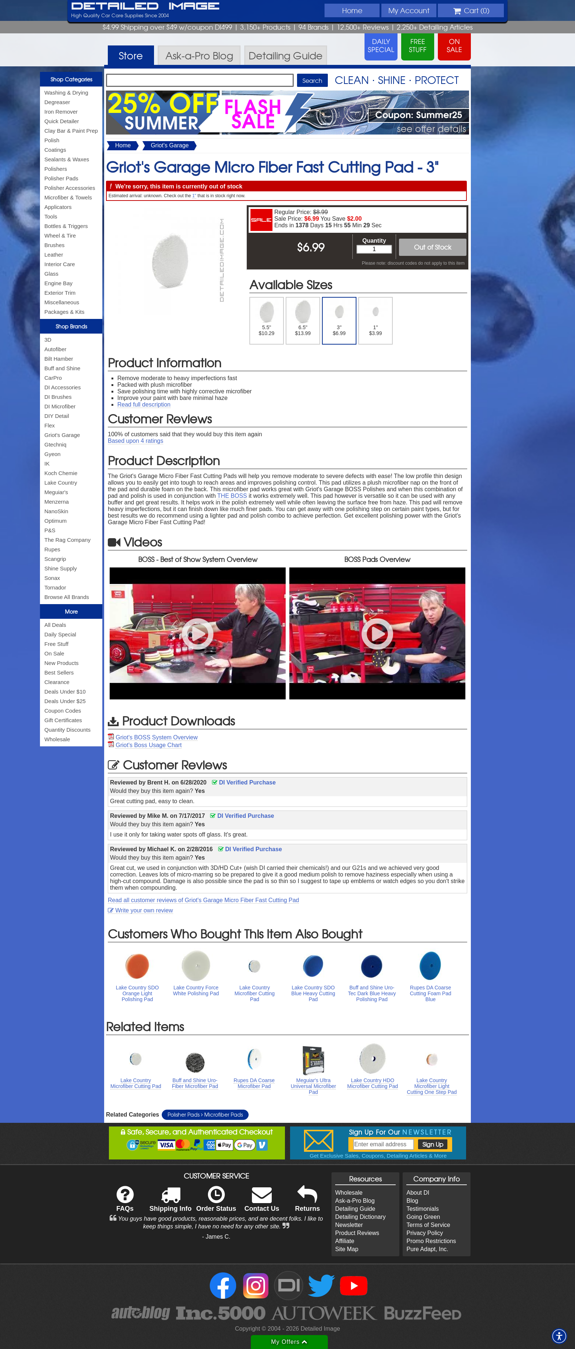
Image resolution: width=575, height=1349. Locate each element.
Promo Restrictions (431, 1241)
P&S (49, 530)
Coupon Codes (62, 710)
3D (47, 340)
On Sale (54, 653)
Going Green (423, 1217)
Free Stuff (56, 644)
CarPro (53, 378)
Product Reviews (357, 1233)
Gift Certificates (63, 720)
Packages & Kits (64, 312)
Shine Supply (60, 568)
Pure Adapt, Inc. (427, 1249)
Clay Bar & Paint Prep (71, 131)
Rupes (52, 549)
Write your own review (140, 910)
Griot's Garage (62, 435)
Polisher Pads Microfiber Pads (205, 1114)
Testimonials (422, 1209)
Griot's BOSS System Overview (157, 737)
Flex (49, 425)
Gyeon (52, 454)
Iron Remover (61, 112)
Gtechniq (55, 444)
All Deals (55, 625)
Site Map (346, 1249)
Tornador (55, 587)
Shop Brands (71, 326)
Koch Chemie (60, 473)
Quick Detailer (61, 121)
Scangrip (55, 559)
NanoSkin (56, 511)
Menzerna (56, 502)
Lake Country (60, 482)
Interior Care (59, 264)
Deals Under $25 (65, 701)
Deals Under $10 (65, 691)
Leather (53, 254)
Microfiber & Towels (68, 197)
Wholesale (57, 739)
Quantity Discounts (67, 730)
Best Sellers (59, 672)
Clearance (56, 682)
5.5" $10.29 (267, 317)
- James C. (216, 1237)
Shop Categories (71, 79)
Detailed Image (145, 6)
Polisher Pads (61, 178)
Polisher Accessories (69, 188)
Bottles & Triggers (66, 226)
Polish (51, 140)
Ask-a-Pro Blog (355, 1201)
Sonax (52, 578)
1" (194, 195)
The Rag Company (67, 540)
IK (47, 463)
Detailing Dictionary (360, 1217)
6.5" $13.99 (303, 317)
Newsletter (349, 1225)
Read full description (144, 404)
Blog (412, 1201)
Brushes (54, 245)
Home (352, 10)
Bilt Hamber (58, 359)
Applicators (58, 207)
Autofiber (55, 349)
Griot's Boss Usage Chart (149, 745)
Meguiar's (56, 492)
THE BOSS (232, 496)
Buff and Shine (62, 368)
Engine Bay (58, 283)
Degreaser (57, 102)
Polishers (55, 169)
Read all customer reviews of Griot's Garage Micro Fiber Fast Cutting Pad (203, 900)
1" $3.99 (376, 317)
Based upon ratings (135, 441)
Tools (50, 216)
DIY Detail (56, 416)
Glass (51, 274)
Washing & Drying (66, 92)
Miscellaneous (61, 302)
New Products (61, 663)
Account (408, 10)
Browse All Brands (66, 597)
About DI (417, 1193)
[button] (559, 1336)
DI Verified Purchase (244, 782)
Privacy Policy (424, 1233)
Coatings (55, 150)
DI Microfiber (60, 406)
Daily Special (60, 634)
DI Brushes (58, 397)
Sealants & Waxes (66, 159)
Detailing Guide (355, 1209)
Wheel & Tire (60, 235)
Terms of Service (428, 1225)
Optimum (55, 521)
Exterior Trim (60, 293)
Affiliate (344, 1241)
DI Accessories (62, 387)
